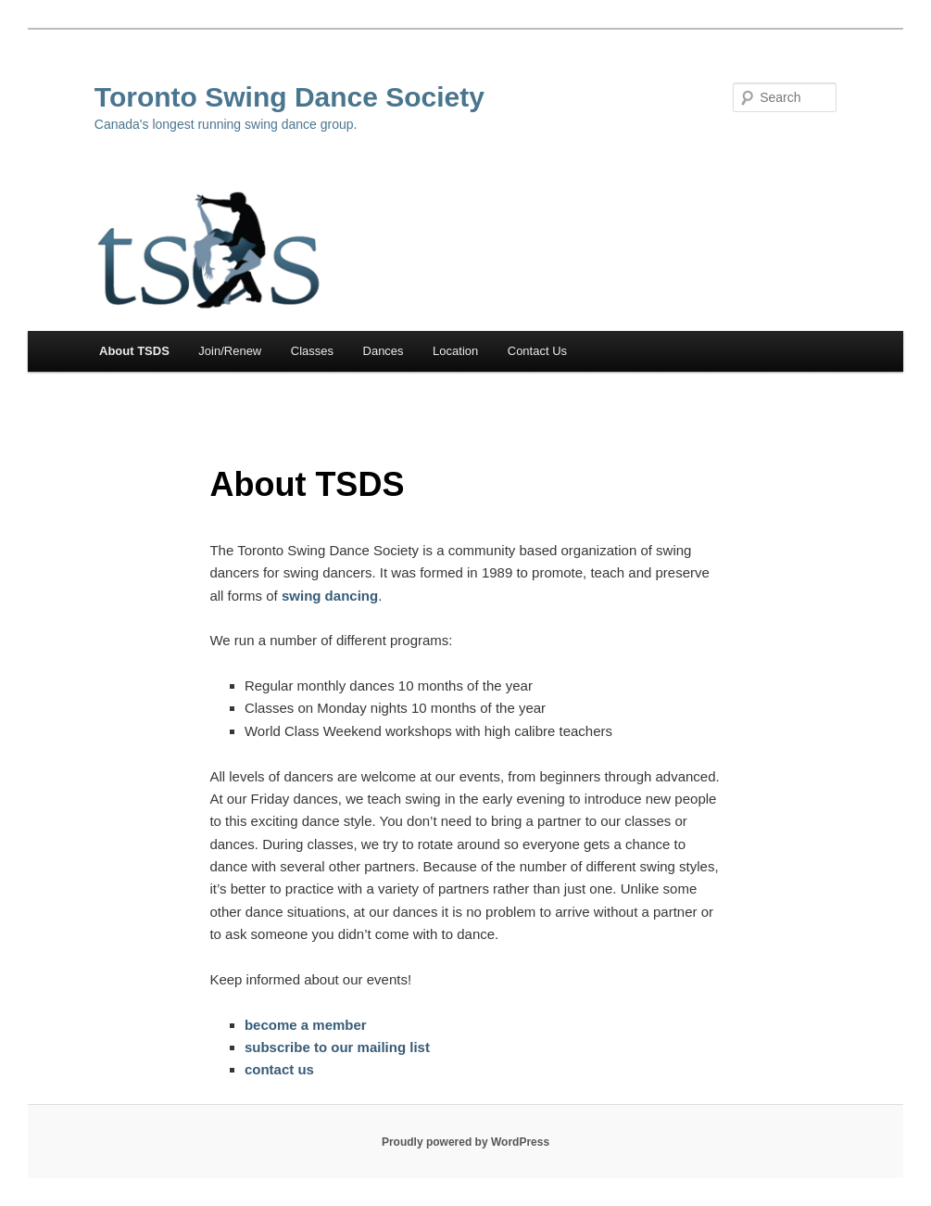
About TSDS (134, 351)
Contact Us (537, 351)
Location (455, 351)
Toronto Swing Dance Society (289, 97)
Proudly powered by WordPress (465, 1142)
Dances (383, 351)
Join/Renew (229, 351)
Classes (312, 351)
